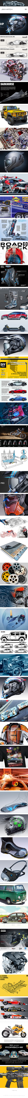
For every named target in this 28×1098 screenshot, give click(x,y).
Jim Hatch (7, 9)
